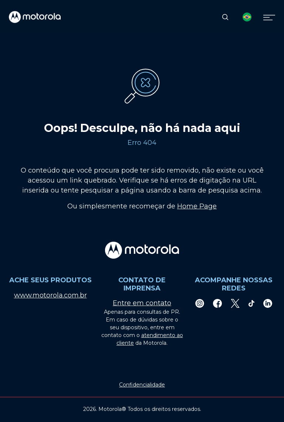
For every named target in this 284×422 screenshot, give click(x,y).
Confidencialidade (142, 384)
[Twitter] (235, 303)
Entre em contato (142, 303)
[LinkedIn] (267, 303)
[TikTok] (251, 303)
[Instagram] (199, 303)
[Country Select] (247, 17)
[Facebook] (217, 303)
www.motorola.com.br (50, 295)
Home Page (197, 206)
